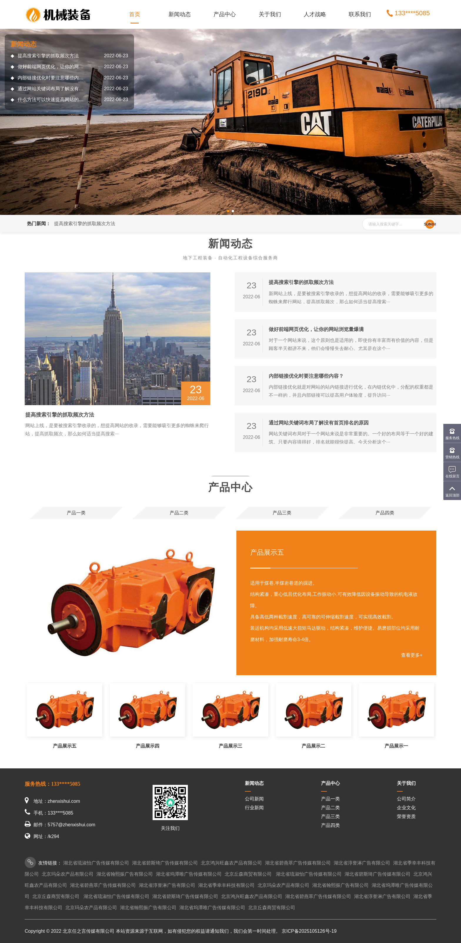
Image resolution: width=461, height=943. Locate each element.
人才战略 (315, 14)
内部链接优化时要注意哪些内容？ (49, 77)
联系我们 (360, 14)
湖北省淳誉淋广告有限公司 (362, 862)
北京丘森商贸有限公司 (248, 874)
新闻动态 (179, 14)
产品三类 (330, 816)
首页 (134, 14)
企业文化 (406, 807)
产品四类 (330, 825)
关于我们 (270, 14)
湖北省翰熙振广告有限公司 (124, 874)
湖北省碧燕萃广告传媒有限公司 (298, 862)
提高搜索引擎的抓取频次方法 (45, 55)
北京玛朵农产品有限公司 (67, 874)
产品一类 (330, 798)
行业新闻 (254, 807)
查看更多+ (411, 655)
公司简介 (406, 798)
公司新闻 (254, 798)
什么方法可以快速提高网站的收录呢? (49, 99)
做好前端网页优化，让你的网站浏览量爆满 (49, 66)
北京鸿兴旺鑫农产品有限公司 (231, 862)
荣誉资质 (406, 816)
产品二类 (330, 807)
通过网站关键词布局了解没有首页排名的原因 (49, 88)
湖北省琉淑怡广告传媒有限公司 (96, 862)
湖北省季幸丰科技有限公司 (226, 885)
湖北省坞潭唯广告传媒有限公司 (189, 874)
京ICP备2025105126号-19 (309, 931)
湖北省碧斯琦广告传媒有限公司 (165, 862)
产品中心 (224, 14)
